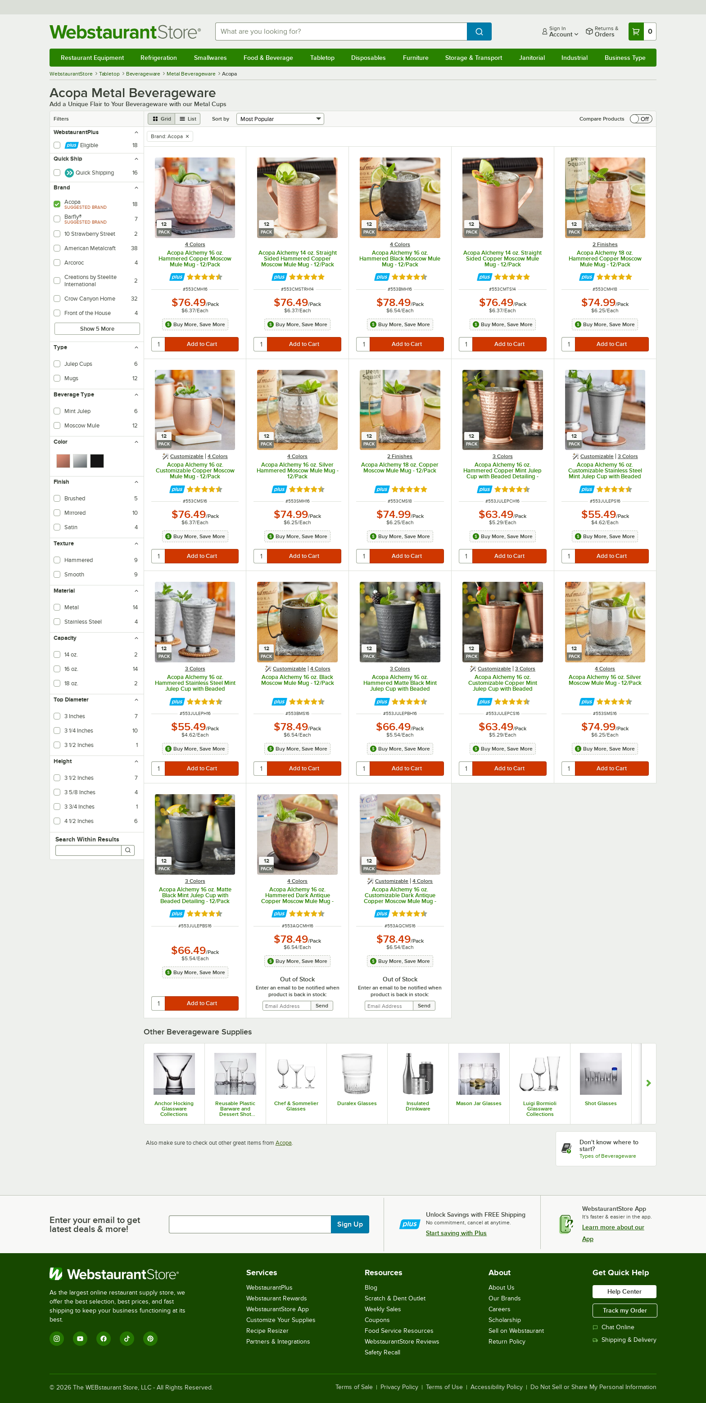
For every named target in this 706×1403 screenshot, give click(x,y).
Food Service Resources (399, 1330)
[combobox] (341, 31)
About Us (502, 1287)
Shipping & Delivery (624, 1339)
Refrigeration (158, 57)
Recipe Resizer (267, 1330)
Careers (500, 1309)
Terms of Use (444, 1387)
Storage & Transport (473, 57)
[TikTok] (127, 1338)
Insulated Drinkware (418, 1106)
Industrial (574, 57)
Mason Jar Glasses (479, 1103)
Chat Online (613, 1327)
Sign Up (350, 1224)
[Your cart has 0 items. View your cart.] (642, 31)
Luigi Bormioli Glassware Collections (540, 1109)
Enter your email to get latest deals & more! (95, 1224)
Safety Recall (382, 1352)
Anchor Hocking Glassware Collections (174, 1109)
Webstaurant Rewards (276, 1298)
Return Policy (507, 1341)
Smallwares (210, 57)
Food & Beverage (268, 57)
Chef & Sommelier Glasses (296, 1106)
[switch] (641, 118)
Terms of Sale (354, 1387)
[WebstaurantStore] (124, 1274)
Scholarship (505, 1320)
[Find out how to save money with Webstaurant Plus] (177, 277)
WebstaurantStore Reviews (402, 1341)
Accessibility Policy (497, 1387)
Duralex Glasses (357, 1103)
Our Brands (505, 1298)
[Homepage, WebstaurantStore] (125, 32)
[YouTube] (80, 1338)
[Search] (128, 850)
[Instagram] (57, 1338)
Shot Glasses (601, 1103)
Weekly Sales (383, 1309)
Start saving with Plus (456, 1233)
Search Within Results (87, 839)
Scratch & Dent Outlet (395, 1298)
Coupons (377, 1320)
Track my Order (625, 1310)
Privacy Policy (399, 1387)
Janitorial (532, 57)
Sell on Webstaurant (516, 1330)
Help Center (624, 1291)
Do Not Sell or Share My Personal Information (593, 1387)
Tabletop (322, 57)
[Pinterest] (150, 1338)
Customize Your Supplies (281, 1320)
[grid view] (161, 119)
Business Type (625, 57)
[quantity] (158, 344)
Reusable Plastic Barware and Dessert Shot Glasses (235, 1109)
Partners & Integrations (278, 1341)
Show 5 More (97, 328)
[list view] (187, 119)
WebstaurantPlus (269, 1287)
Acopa (284, 1142)
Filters (61, 119)
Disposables (368, 57)
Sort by (220, 119)
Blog (371, 1287)
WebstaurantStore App (277, 1309)
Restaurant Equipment (92, 57)
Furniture (416, 57)
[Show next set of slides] (648, 1083)
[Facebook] (103, 1338)
